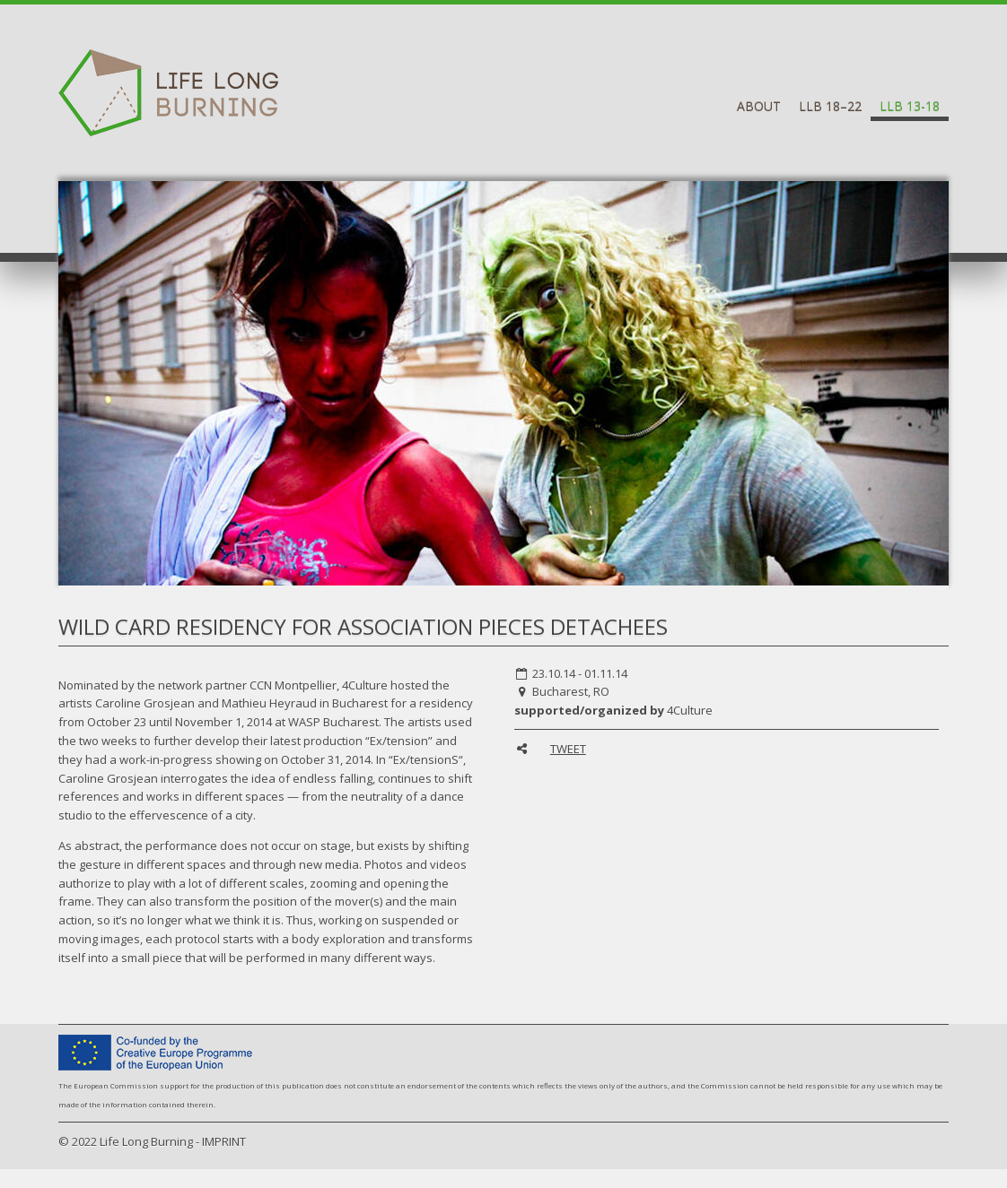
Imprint (224, 1141)
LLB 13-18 (910, 106)
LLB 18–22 (830, 106)
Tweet (568, 749)
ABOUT (759, 106)
